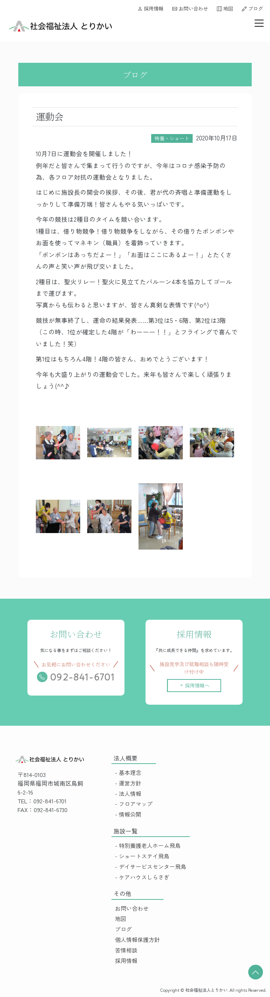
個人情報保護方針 (137, 940)
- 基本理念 (128, 773)
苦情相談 (126, 950)
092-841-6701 (76, 677)
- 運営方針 (128, 783)
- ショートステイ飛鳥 (142, 856)
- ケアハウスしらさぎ (142, 877)
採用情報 (150, 8)
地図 (225, 8)
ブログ (252, 8)
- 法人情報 (128, 794)
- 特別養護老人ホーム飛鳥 (148, 846)
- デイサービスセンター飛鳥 (150, 867)
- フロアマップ (134, 804)
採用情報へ (200, 685)
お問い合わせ (190, 8)
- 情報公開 (128, 814)
